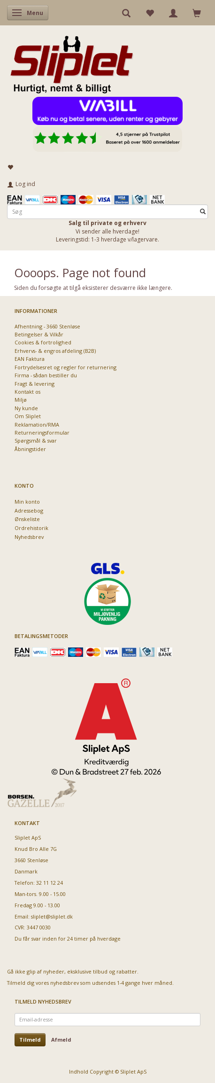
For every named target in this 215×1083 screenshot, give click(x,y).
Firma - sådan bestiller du (46, 375)
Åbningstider (30, 448)
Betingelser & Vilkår (39, 334)
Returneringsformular (42, 432)
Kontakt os (27, 391)
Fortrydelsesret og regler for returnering (65, 367)
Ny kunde (26, 408)
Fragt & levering (34, 383)
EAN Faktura (30, 358)
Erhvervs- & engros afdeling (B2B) (55, 350)
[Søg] (203, 212)
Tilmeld (30, 1039)
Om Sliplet (28, 416)
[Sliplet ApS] (71, 61)
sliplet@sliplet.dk (52, 916)
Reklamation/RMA (37, 424)
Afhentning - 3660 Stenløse (47, 326)
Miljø (21, 399)
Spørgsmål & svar (36, 440)
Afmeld (61, 1039)
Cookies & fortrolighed (43, 342)
